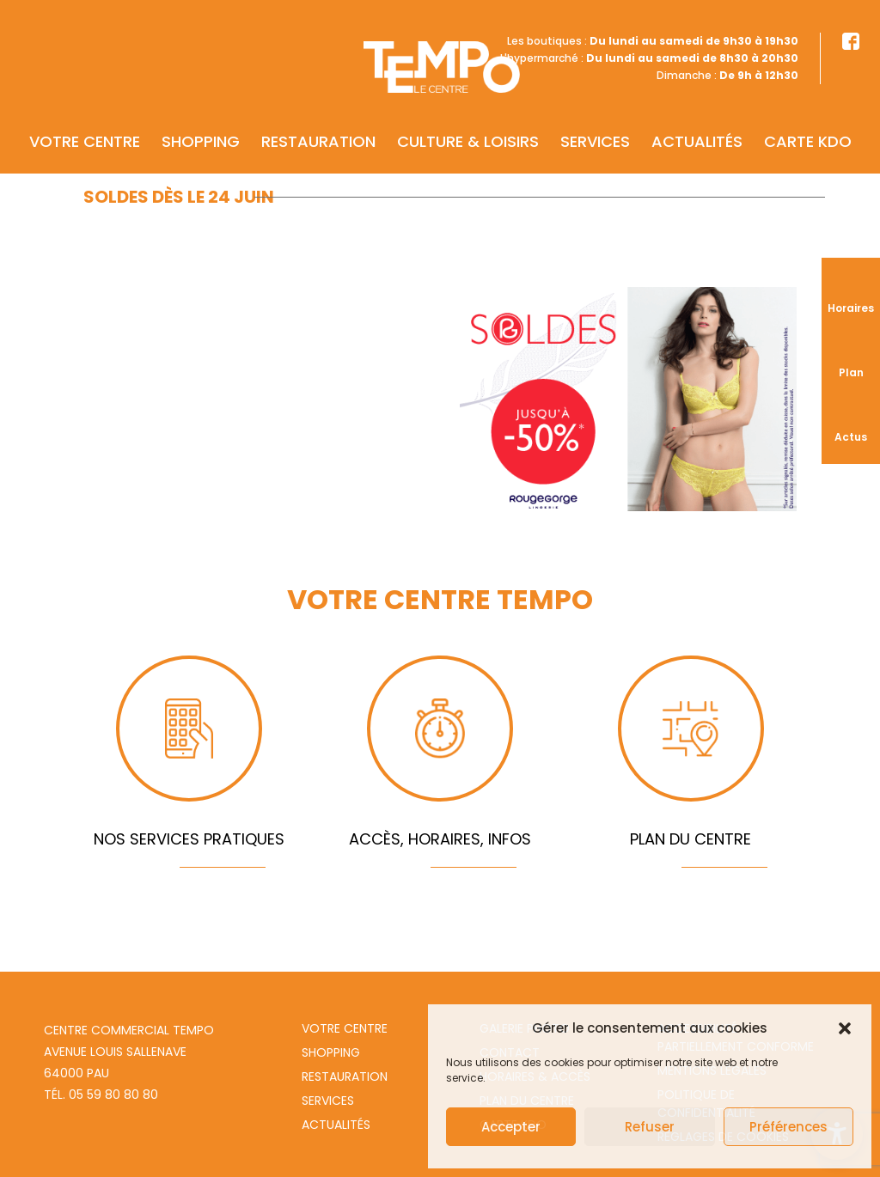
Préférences (788, 1127)
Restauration (318, 117)
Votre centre (84, 117)
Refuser (650, 1127)
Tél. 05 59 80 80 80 (101, 1094)
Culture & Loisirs (468, 117)
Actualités (696, 117)
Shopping (201, 117)
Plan (851, 372)
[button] (844, 1028)
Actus (850, 437)
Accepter (511, 1127)
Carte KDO (808, 117)
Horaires (851, 308)
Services (595, 117)
